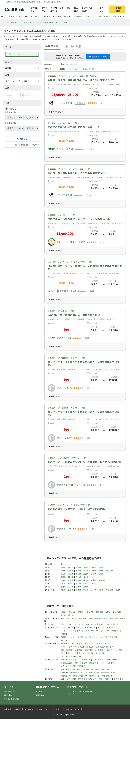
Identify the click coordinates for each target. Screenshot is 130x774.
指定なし (12, 108)
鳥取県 (63, 583)
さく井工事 (104, 630)
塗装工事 (64, 653)
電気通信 (107, 679)
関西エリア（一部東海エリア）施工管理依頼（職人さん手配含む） (85, 462)
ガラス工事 (99, 653)
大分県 (93, 590)
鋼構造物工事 (116, 630)
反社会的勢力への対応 (33, 709)
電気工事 (64, 669)
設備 (121, 679)
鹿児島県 (109, 590)
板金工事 (75, 643)
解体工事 (114, 624)
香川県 (70, 586)
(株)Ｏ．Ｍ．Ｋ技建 (64, 388)
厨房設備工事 (66, 675)
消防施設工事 (88, 669)
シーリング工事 (87, 643)
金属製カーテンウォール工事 (72, 637)
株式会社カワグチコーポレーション (71, 484)
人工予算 (12, 112)
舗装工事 (80, 630)
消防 (115, 679)
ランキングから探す (11, 699)
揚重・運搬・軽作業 (117, 618)
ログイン (101, 9)
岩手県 (70, 567)
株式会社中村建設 (63, 337)
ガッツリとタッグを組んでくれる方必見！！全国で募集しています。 (84, 363)
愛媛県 (78, 586)
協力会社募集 (73, 46)
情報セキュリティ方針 (74, 709)
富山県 (70, 577)
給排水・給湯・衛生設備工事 (72, 672)
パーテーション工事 (106, 663)
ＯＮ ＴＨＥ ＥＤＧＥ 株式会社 (71, 241)
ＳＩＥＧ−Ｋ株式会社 (65, 149)
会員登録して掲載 (98, 56)
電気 (100, 679)
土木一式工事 (78, 624)
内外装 (80, 679)
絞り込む (22, 138)
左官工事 (98, 643)
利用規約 (17, 709)
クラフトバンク (11, 22)
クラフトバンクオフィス (56, 9)
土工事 (63, 627)
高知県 (85, 586)
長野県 (70, 574)
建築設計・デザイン (69, 358)
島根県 (70, 583)
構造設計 (99, 612)
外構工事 (64, 634)
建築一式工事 (66, 624)
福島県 (101, 567)
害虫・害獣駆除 (79, 666)
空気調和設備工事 (102, 669)
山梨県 (63, 574)
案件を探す (44, 9)
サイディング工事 (100, 637)
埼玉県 (93, 570)
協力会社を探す (34, 9)
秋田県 (85, 567)
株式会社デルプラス (67, 290)
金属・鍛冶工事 (66, 650)
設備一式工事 (104, 624)
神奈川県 (109, 570)
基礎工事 (79, 627)
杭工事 (70, 627)
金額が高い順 (88, 69)
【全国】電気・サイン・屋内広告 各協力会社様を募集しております (85, 267)
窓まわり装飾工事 (112, 659)
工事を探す (26, 22)
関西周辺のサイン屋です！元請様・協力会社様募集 (76, 509)
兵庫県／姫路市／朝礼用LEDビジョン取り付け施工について (81, 80)
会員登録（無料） (117, 9)
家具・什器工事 (81, 663)
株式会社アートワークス (66, 528)
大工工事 (78, 650)
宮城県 (78, 567)
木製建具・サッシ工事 (114, 650)
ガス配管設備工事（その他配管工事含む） (101, 672)
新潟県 (63, 577)
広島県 (85, 583)
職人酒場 (76, 9)
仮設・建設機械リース (98, 618)
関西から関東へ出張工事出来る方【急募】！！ (74, 127)
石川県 (78, 577)
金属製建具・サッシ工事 (93, 650)
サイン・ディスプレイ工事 (46, 22)
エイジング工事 (87, 653)
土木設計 (118, 612)
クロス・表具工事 (83, 659)
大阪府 (53, 123)
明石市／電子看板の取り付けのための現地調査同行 (76, 173)
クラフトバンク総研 (87, 9)
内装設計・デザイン (86, 612)
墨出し (65, 215)
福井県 (85, 577)
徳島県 (63, 586)
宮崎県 (101, 590)
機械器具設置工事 (80, 675)
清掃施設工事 (94, 675)
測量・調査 (65, 618)
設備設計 (108, 612)
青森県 (63, 567)
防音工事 (92, 663)
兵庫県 (53, 76)
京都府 (53, 215)
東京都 (63, 570)
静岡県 (85, 574)
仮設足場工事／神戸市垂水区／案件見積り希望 (74, 315)
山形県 (93, 567)
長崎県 (78, 590)
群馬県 (85, 570)
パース (70, 615)
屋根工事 (113, 637)
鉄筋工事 (110, 627)
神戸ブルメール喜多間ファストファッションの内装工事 (79, 219)
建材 (74, 679)
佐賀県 (70, 590)
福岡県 (63, 590)
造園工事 (64, 640)
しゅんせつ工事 (92, 630)
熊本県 (85, 590)
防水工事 (90, 647)
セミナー (69, 9)
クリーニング (66, 666)
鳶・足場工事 (90, 627)
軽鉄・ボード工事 (67, 659)
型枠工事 (101, 627)
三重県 (101, 574)
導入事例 (39, 691)
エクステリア (91, 679)
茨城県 (70, 570)
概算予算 (12, 123)
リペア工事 (74, 653)
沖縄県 (118, 590)
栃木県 (78, 570)
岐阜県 (53, 458)
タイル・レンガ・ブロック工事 (72, 647)
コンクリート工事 (67, 630)
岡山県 (78, 583)
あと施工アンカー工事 (104, 647)
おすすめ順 (73, 69)
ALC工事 (66, 123)
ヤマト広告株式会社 (64, 103)
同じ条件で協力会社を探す (26, 144)
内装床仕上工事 (66, 663)
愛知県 (93, 574)
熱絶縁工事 (65, 643)
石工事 (107, 643)
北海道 (53, 262)
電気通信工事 (75, 669)
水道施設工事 (107, 675)
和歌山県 (102, 580)
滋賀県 (53, 505)
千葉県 (101, 570)
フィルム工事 (98, 659)
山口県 (93, 583)
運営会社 (7, 709)
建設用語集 (40, 695)
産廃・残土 (83, 618)
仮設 (62, 679)
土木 (68, 679)
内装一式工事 (91, 624)
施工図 (63, 615)
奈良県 (93, 580)
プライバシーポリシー (53, 709)
